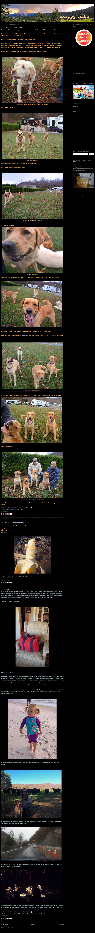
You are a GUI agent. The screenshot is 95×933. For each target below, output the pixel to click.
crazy (7, 509)
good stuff (5, 589)
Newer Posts (4, 924)
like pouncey (24, 335)
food (7, 577)
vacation (42, 913)
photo (17, 509)
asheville (9, 913)
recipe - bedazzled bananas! (12, 522)
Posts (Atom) (12, 928)
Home (32, 924)
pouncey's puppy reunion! (11, 27)
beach (14, 913)
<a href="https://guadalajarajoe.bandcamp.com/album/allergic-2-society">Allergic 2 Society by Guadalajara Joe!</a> (83, 77)
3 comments (25, 576)
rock (36, 913)
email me (75, 106)
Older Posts (61, 924)
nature (12, 509)
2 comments (25, 507)
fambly (19, 913)
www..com (82, 195)
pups (21, 509)
